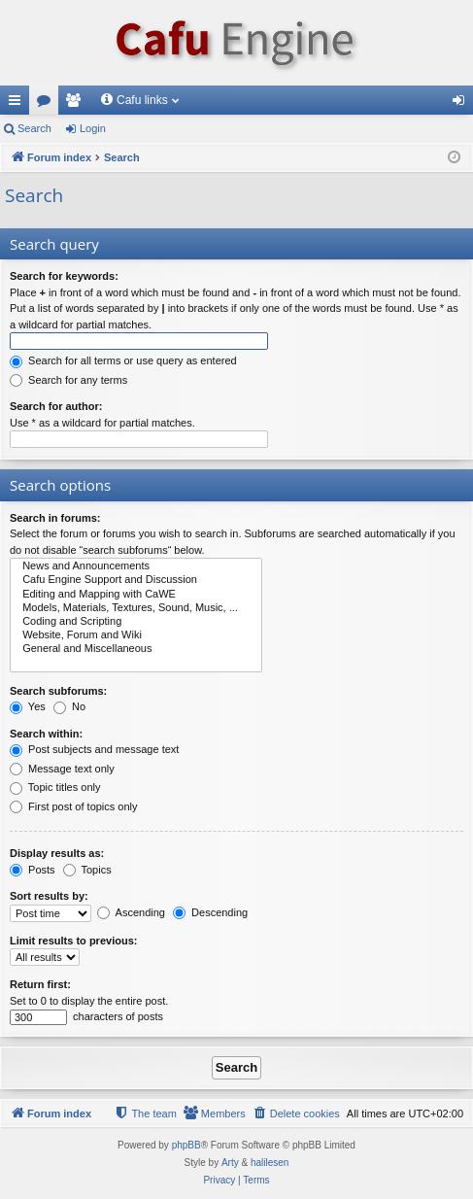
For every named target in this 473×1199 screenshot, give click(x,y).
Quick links (18, 104)
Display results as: (57, 853)
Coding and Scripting (136, 622)
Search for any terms (68, 380)
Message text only (62, 768)
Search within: (46, 733)
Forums (47, 104)
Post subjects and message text (94, 749)
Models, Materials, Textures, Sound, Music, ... (136, 608)
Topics (87, 869)
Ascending (131, 912)
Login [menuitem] (463, 104)
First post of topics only (74, 806)
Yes (28, 706)
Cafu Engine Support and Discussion (136, 580)
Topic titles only (55, 787)
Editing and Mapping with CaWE (136, 594)
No (69, 706)
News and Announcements (136, 566)
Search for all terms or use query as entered (123, 360)
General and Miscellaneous (136, 649)
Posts (32, 869)
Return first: (40, 984)
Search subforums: (58, 691)
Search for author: (56, 406)
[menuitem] (296, 1113)
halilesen (269, 1162)
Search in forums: (55, 518)
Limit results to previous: (73, 940)
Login (93, 128)
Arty (230, 1162)
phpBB (186, 1145)
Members (76, 104)
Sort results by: (49, 896)
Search (34, 128)
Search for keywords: (64, 276)
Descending (210, 912)
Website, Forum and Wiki (136, 635)
